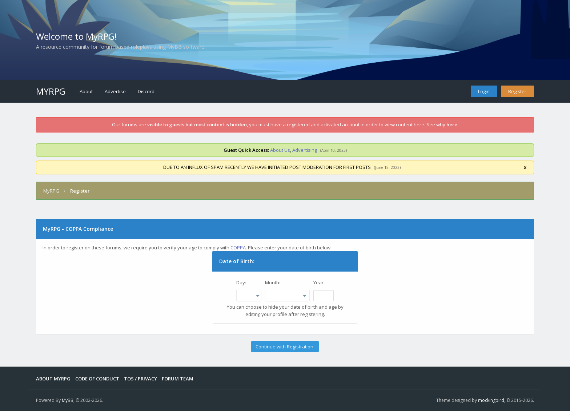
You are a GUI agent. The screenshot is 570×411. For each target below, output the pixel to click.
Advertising (304, 150)
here (451, 124)
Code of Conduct (97, 378)
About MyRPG (53, 378)
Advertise (115, 91)
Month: (272, 282)
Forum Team (177, 378)
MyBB (67, 400)
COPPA (238, 247)
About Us (280, 150)
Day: (241, 282)
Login (484, 91)
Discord (146, 91)
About (86, 91)
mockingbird (491, 400)
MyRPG (50, 91)
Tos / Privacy (140, 378)
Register (517, 91)
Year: (319, 282)
